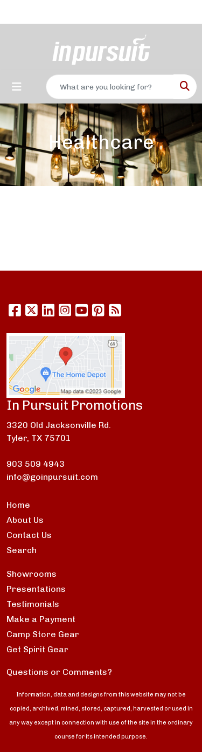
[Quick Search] (110, 86)
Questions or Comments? (59, 672)
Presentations (36, 589)
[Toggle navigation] (16, 86)
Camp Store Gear (42, 634)
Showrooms (31, 574)
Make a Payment (40, 619)
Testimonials (32, 604)
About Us (25, 520)
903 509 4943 (35, 464)
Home (18, 505)
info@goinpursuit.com (52, 477)
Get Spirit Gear (37, 649)
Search (21, 550)
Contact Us (29, 535)
